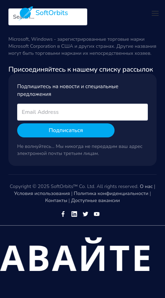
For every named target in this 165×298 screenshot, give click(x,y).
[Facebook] (63, 213)
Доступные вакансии (95, 200)
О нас (146, 186)
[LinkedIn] (74, 213)
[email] (82, 112)
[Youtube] (96, 213)
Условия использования (42, 193)
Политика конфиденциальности (111, 193)
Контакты (56, 200)
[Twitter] (85, 213)
